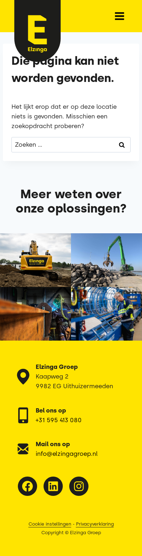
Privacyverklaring (95, 524)
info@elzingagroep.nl (67, 453)
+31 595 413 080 (59, 420)
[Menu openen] (119, 16)
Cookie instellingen (50, 524)
